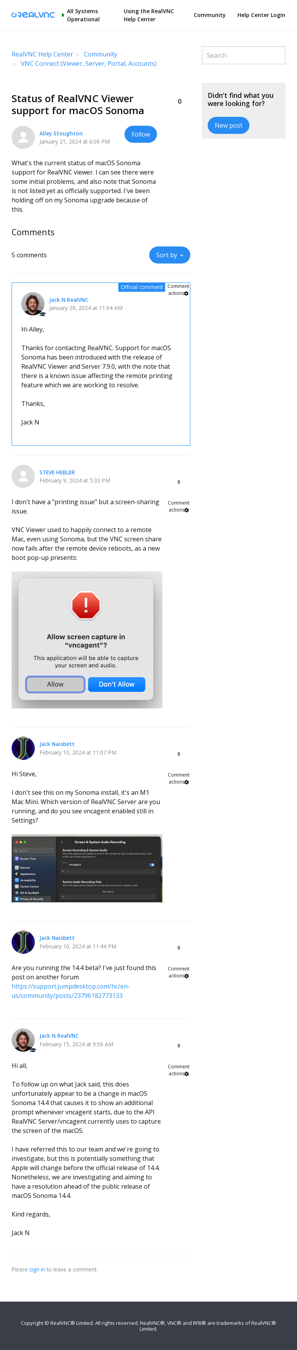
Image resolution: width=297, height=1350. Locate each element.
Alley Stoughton (61, 133)
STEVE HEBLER (57, 472)
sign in (37, 1269)
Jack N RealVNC (69, 299)
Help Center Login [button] (261, 15)
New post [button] (228, 125)
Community (210, 15)
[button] (179, 88)
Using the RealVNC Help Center (149, 15)
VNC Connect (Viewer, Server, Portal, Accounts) (89, 63)
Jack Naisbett (57, 744)
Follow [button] (140, 134)
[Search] (243, 55)
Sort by (166, 255)
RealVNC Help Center (42, 54)
